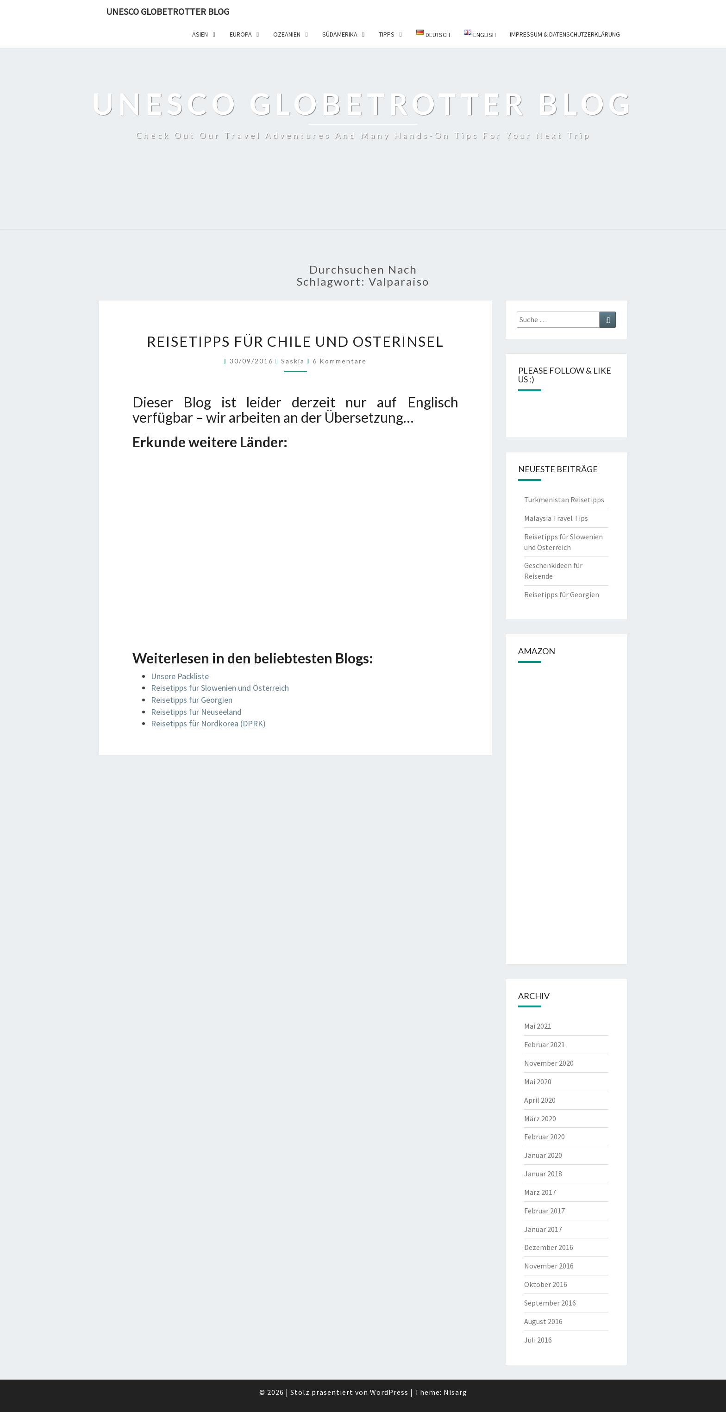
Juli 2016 (538, 1339)
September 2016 (550, 1302)
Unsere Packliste (180, 676)
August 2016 (543, 1321)
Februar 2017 (544, 1210)
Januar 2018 (543, 1173)
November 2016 (549, 1265)
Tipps (386, 34)
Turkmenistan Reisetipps (564, 499)
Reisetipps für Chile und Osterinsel (295, 341)
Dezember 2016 (548, 1247)
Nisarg (455, 1392)
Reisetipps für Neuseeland (196, 711)
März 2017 (540, 1192)
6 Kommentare (340, 361)
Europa (241, 34)
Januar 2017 (543, 1229)
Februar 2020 (544, 1136)
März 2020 (540, 1118)
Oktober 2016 (545, 1284)
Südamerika (339, 34)
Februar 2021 (544, 1044)
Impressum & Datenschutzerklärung (565, 34)
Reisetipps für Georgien (191, 699)
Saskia (293, 361)
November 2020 (549, 1063)
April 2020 (540, 1100)
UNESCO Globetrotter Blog (167, 11)
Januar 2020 (543, 1155)
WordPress (389, 1392)
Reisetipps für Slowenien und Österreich (220, 687)
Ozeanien (286, 34)
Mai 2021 (537, 1026)
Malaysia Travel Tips (556, 518)
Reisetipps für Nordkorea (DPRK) (208, 723)
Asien (200, 34)
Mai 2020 (537, 1081)
